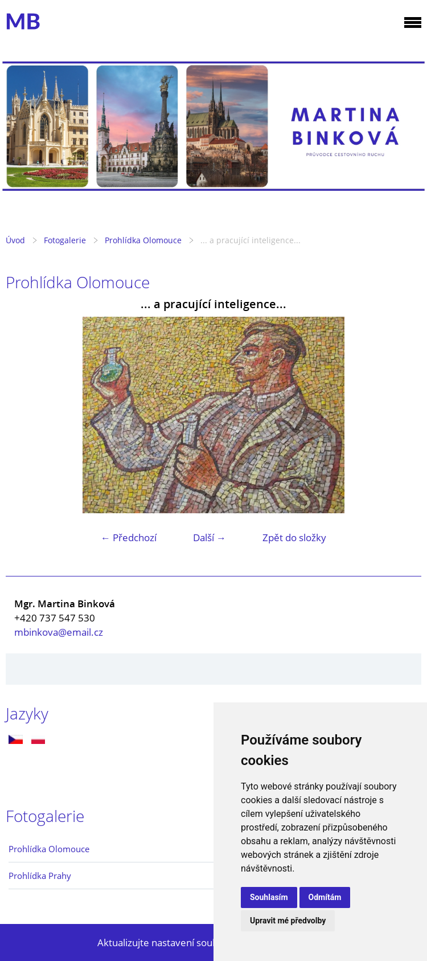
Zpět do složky (294, 537)
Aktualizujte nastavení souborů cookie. (182, 942)
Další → (209, 537)
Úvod (15, 240)
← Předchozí (129, 537)
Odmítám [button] (325, 897)
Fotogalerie (65, 240)
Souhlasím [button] (269, 897)
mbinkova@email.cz (58, 632)
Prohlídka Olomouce (143, 240)
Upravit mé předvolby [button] (288, 920)
